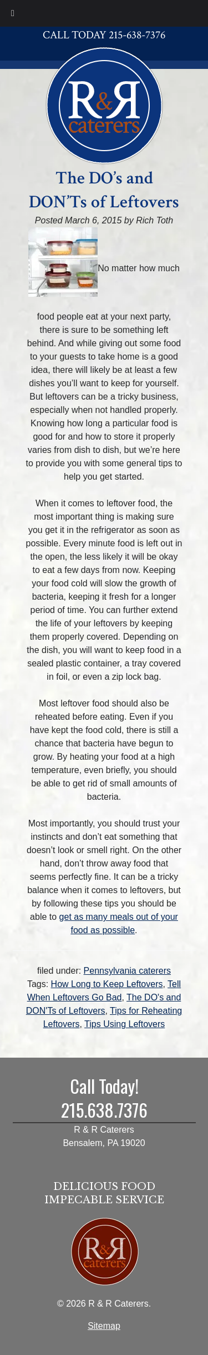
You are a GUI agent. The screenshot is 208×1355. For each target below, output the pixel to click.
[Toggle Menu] (13, 13)
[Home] (104, 104)
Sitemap (104, 1326)
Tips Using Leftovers (124, 1024)
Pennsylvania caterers (127, 970)
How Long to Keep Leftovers (107, 984)
